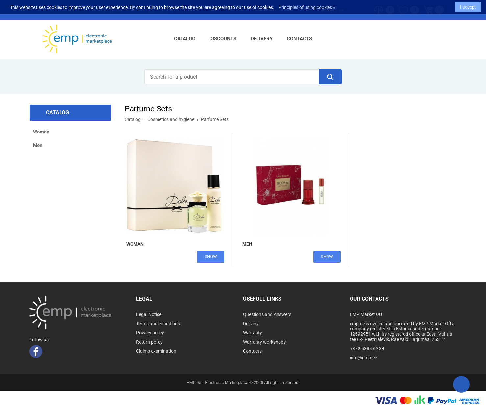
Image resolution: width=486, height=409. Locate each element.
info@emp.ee (363, 357)
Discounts (222, 39)
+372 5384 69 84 (367, 348)
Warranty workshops (264, 342)
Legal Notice (148, 314)
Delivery (262, 39)
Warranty (252, 332)
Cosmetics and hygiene (170, 119)
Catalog (184, 39)
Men (37, 145)
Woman (41, 132)
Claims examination (156, 351)
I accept (468, 5)
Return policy (149, 342)
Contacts (299, 39)
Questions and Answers (267, 314)
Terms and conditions (158, 323)
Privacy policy (150, 332)
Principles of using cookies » (307, 5)
